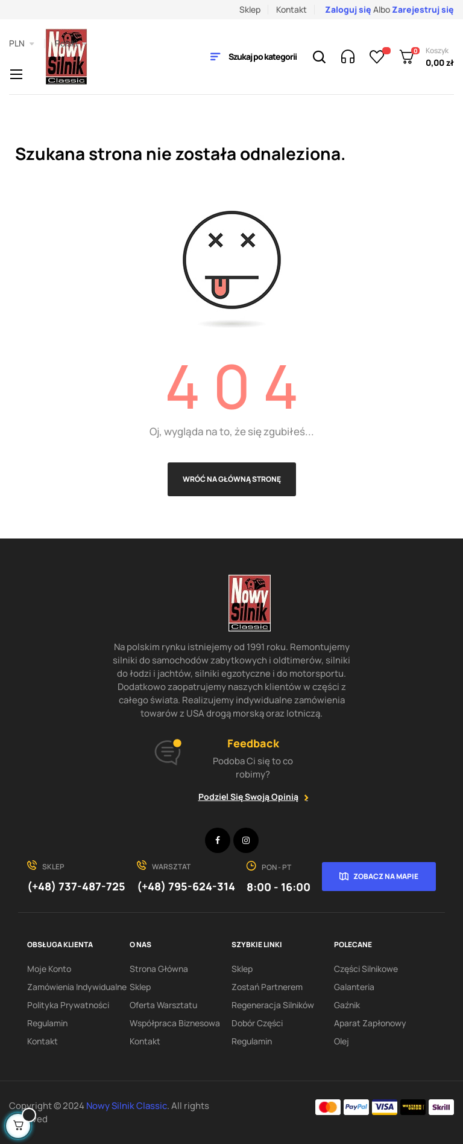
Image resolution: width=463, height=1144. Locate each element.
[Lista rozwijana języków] (71, 43)
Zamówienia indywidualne (77, 986)
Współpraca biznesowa (175, 1023)
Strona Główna (159, 968)
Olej (341, 1041)
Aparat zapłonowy (370, 1023)
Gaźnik (347, 1005)
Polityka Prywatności (68, 1005)
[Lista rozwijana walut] (21, 43)
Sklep (249, 9)
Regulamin (47, 1023)
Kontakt (291, 9)
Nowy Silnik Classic (126, 1105)
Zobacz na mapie (385, 876)
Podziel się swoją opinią (248, 796)
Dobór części (257, 1023)
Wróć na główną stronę (232, 479)
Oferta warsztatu (163, 1005)
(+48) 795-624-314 (186, 886)
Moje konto (49, 968)
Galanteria (354, 986)
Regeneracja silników (273, 1005)
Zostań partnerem (267, 986)
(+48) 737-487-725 (76, 886)
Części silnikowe (366, 968)
